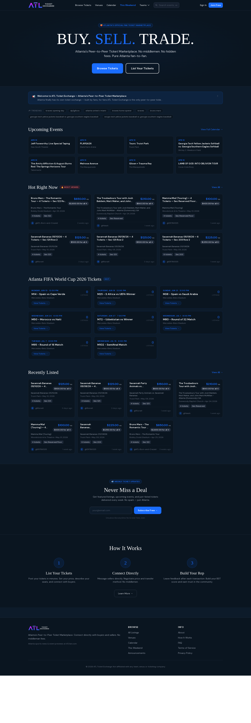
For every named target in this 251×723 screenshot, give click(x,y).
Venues (99, 5)
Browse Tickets (83, 5)
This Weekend (128, 5)
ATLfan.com (71, 643)
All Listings (133, 632)
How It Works (185, 637)
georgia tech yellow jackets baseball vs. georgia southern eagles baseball (64, 116)
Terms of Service (187, 647)
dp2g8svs (75, 110)
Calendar (111, 5)
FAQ (180, 642)
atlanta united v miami (96, 110)
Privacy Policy (185, 653)
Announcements (136, 653)
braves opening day (55, 110)
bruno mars (155, 110)
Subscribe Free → (148, 510)
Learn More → (125, 593)
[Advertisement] (125, 699)
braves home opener (122, 110)
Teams (145, 5)
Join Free (216, 5)
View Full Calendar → (212, 129)
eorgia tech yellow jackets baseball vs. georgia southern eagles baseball (137, 116)
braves (141, 110)
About (181, 632)
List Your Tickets (142, 68)
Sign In (203, 5)
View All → (217, 187)
